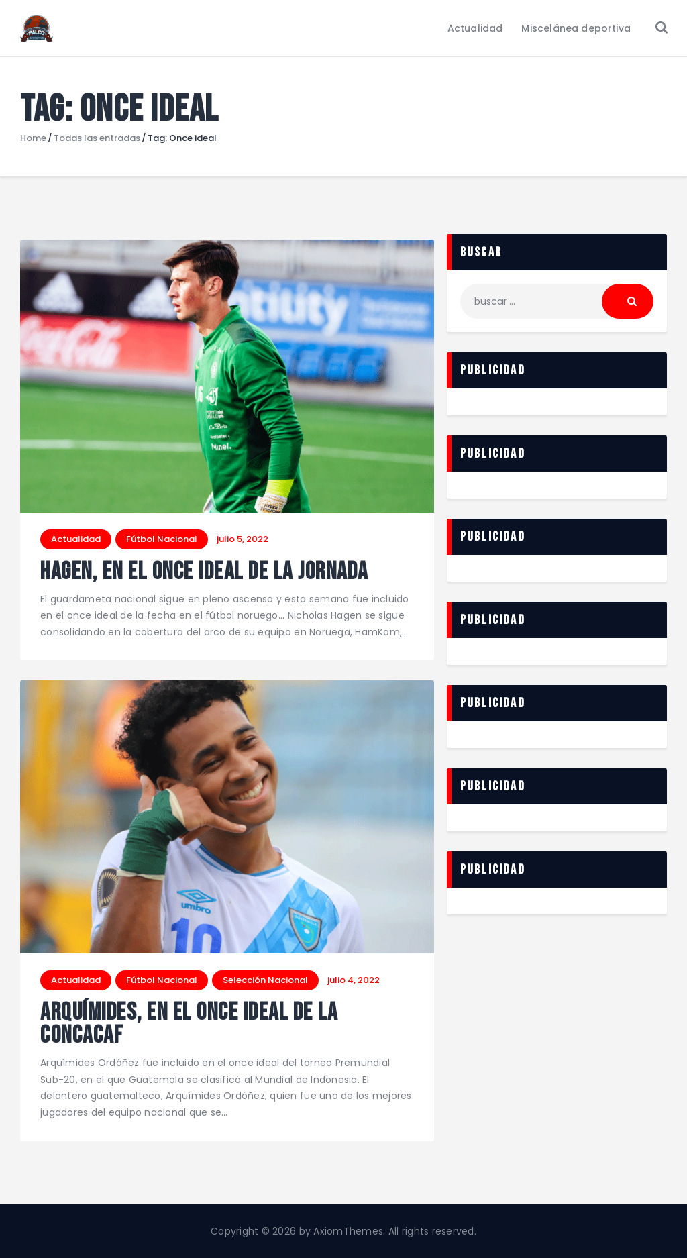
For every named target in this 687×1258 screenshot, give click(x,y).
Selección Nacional (265, 980)
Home (33, 138)
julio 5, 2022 (242, 539)
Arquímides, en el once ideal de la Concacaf (188, 1025)
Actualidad (76, 539)
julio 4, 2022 (353, 980)
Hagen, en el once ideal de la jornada (204, 572)
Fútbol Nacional (161, 539)
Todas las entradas (97, 138)
